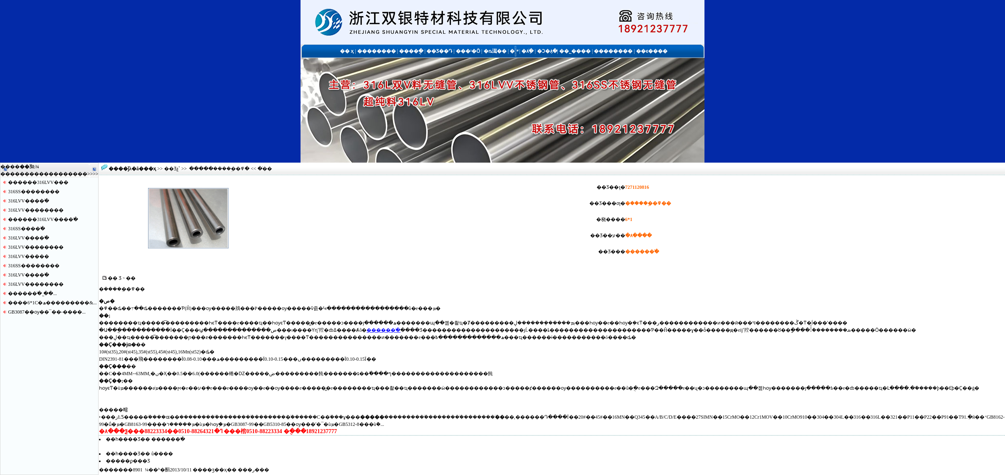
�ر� (253, 470)
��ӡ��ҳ (214, 470)
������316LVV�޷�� (38, 182)
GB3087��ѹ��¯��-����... (47, 312)
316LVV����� (28, 256)
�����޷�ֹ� (383, 330)
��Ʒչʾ (172, 168)
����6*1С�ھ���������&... (52, 303)
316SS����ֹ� (26, 228)
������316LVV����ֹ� (43, 219)
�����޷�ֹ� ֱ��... (32, 293)
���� (77, 174)
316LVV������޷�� (36, 210)
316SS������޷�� (33, 191)
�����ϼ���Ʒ (128, 461)
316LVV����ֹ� (28, 201)
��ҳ (150, 168)
